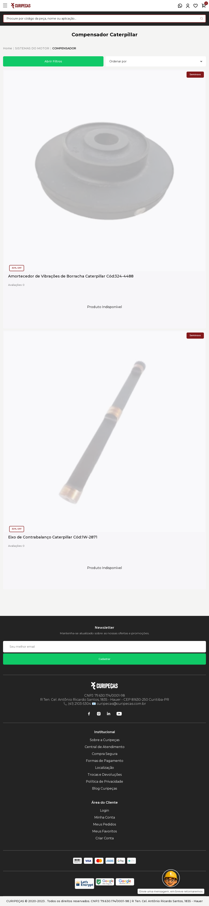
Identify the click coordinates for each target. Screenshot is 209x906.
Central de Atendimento (105, 747)
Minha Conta (104, 817)
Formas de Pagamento (104, 761)
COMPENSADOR (64, 48)
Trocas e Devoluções (105, 775)
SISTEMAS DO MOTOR (32, 48)
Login (104, 810)
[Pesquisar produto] (201, 18)
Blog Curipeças (104, 788)
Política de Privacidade (104, 781)
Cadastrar (104, 659)
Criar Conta (105, 838)
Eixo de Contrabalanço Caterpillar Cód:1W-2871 (52, 537)
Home (7, 48)
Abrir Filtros (53, 61)
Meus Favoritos (104, 831)
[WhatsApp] (180, 6)
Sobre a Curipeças (104, 740)
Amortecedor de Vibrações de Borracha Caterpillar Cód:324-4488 (70, 276)
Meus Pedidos (104, 824)
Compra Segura (104, 754)
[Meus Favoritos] (195, 6)
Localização (104, 768)
